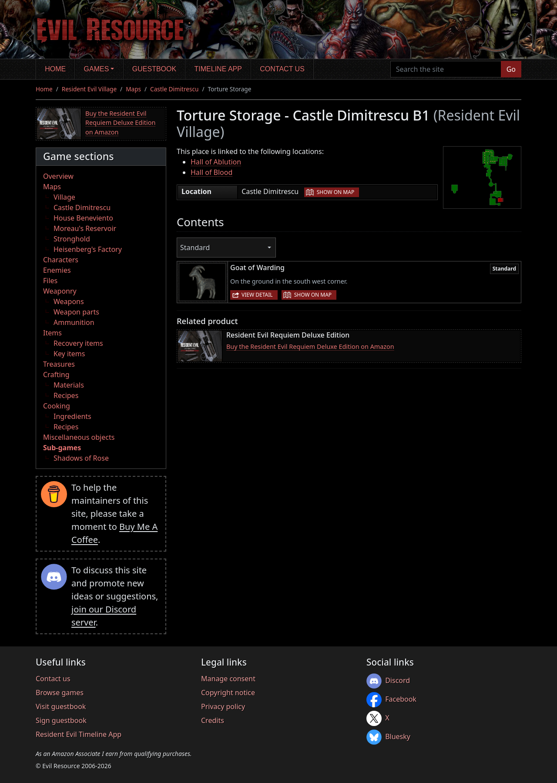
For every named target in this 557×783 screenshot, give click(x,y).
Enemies (57, 270)
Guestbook (154, 69)
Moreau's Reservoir (85, 228)
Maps (133, 89)
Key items (69, 353)
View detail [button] (257, 294)
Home (55, 69)
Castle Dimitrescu (174, 89)
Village (64, 197)
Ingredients (72, 416)
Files (50, 280)
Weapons (69, 301)
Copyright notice (228, 692)
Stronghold (72, 239)
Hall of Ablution (216, 162)
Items (52, 333)
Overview (58, 176)
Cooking (56, 406)
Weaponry (60, 291)
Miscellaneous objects (78, 437)
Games (96, 69)
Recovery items (78, 343)
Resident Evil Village (89, 89)
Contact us (282, 69)
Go (511, 69)
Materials (69, 385)
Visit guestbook (61, 706)
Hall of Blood (211, 172)
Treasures (59, 364)
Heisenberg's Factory (88, 249)
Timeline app (218, 69)
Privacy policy (223, 706)
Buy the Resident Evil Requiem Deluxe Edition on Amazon (120, 122)
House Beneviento (83, 218)
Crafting (56, 374)
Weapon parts (76, 312)
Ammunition (74, 322)
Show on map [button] (335, 192)
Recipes (66, 395)
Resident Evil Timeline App (78, 734)
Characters (60, 259)
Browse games (60, 692)
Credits (212, 720)
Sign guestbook (61, 720)
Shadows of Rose (81, 458)
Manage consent (228, 678)
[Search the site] (445, 69)
